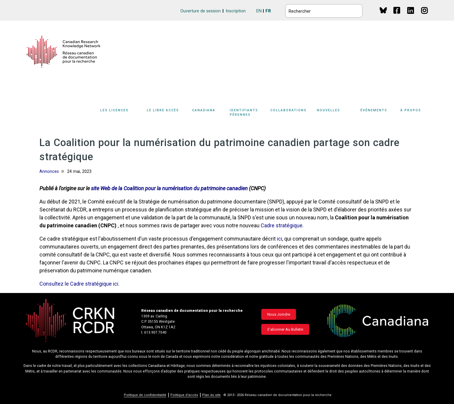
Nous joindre (278, 314)
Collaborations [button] (288, 110)
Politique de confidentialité (145, 395)
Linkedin (411, 16)
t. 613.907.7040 (154, 332)
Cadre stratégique (281, 225)
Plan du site (211, 395)
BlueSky (383, 10)
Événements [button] (373, 110)
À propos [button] (410, 110)
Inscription (236, 11)
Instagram (424, 16)
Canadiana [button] (203, 110)
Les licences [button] (114, 110)
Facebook (397, 16)
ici (279, 239)
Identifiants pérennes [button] (244, 112)
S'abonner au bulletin (285, 329)
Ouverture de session (200, 11)
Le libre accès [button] (163, 110)
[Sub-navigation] (118, 113)
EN (259, 11)
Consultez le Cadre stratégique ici (78, 284)
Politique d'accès (184, 395)
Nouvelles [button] (328, 110)
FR (268, 11)
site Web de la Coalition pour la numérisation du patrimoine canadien (169, 188)
